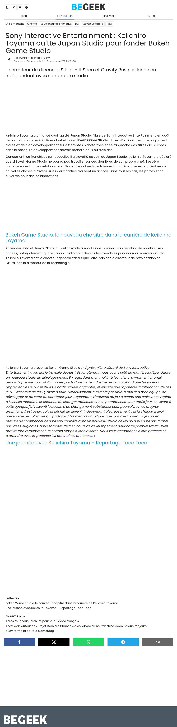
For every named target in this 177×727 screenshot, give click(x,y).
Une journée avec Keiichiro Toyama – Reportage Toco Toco (48, 608)
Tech (24, 16)
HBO (109, 24)
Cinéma (32, 24)
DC (77, 24)
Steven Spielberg (92, 24)
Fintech (151, 16)
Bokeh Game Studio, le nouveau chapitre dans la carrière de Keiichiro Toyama (62, 603)
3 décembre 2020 (57, 61)
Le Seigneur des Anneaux (56, 24)
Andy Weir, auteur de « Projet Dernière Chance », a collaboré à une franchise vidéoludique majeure (76, 626)
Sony (47, 57)
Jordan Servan (26, 61)
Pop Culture (65, 16)
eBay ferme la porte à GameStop (30, 631)
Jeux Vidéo (110, 16)
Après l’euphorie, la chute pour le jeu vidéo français (42, 621)
